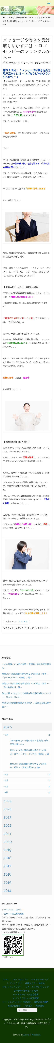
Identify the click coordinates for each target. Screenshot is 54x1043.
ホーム (6, 979)
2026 (7, 727)
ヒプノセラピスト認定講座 (25, 998)
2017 (7, 866)
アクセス (28, 1006)
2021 (7, 833)
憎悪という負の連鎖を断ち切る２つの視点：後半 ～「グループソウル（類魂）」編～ (29, 754)
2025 (7, 801)
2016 (7, 874)
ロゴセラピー (44, 628)
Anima (26, 1035)
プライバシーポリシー (14, 910)
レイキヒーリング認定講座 (25, 994)
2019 (7, 850)
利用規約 (40, 1006)
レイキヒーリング (39, 979)
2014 (7, 890)
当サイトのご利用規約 (14, 913)
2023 (7, 817)
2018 (7, 858)
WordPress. (36, 1035)
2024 (7, 809)
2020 (7, 841)
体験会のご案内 (41, 1002)
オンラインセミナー (12, 987)
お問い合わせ (14, 1006)
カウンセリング (13, 628)
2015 (7, 882)
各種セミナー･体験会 (34, 983)
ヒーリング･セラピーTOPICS (21, 17)
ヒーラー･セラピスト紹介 (26, 991)
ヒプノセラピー (14, 983)
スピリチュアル (29, 628)
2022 (7, 825)
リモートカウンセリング (37, 987)
